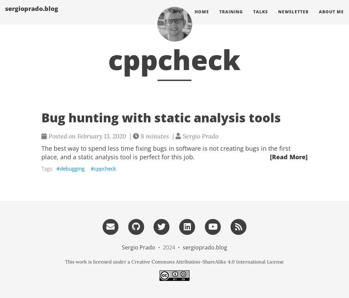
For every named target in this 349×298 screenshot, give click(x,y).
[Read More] (289, 157)
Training (231, 19)
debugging (72, 168)
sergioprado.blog (31, 15)
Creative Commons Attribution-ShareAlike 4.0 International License (207, 262)
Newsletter (293, 19)
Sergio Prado (138, 247)
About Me (331, 19)
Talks (260, 19)
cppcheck (105, 168)
